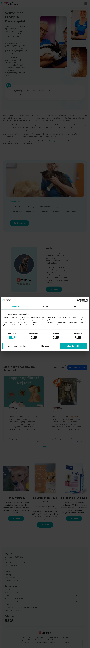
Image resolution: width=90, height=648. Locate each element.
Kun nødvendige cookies (16, 346)
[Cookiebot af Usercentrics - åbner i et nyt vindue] (78, 300)
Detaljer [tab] (45, 306)
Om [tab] (74, 306)
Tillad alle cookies (73, 346)
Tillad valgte (45, 346)
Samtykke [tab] (15, 306)
